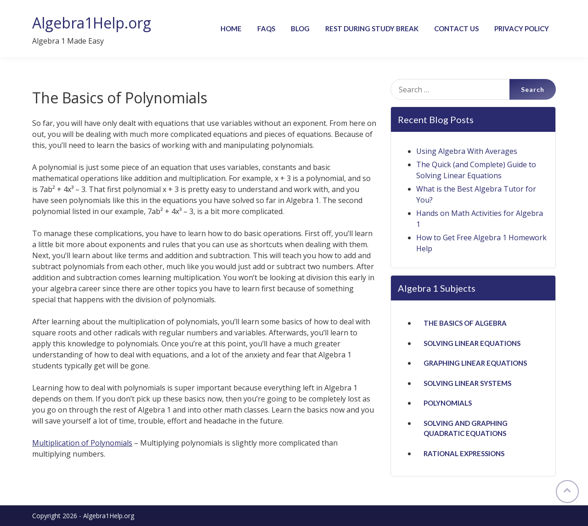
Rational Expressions (464, 453)
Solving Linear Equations (472, 343)
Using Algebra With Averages (466, 151)
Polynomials (448, 403)
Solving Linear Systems (467, 383)
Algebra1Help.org (91, 23)
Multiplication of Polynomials (82, 443)
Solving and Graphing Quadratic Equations (466, 428)
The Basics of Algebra (465, 323)
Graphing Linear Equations (475, 363)
